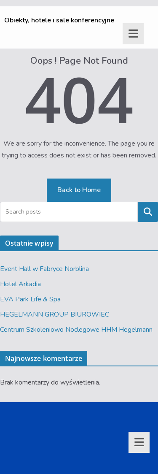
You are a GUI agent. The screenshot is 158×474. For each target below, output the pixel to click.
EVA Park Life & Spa (30, 299)
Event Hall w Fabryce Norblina (44, 269)
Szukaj (148, 212)
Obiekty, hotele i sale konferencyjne (59, 20)
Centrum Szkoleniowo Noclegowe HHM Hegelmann (76, 329)
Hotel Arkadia (20, 284)
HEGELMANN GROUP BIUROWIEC (54, 314)
